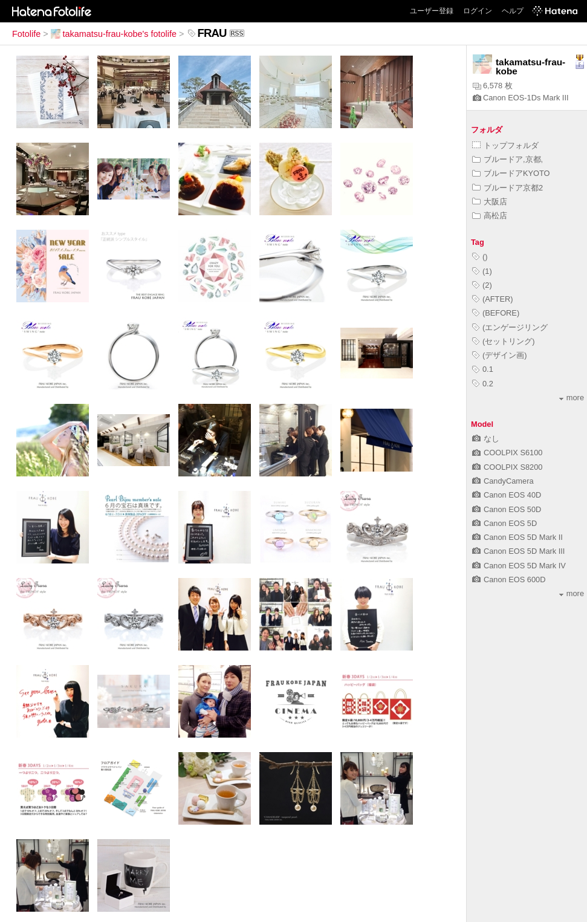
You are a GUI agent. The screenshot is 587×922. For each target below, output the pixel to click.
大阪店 (489, 201)
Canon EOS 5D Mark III (518, 551)
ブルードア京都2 (507, 187)
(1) (482, 271)
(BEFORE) (495, 312)
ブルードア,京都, (507, 159)
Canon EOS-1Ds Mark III (521, 97)
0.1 (482, 369)
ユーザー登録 (431, 11)
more (571, 397)
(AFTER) (492, 299)
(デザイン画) (499, 355)
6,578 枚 (493, 85)
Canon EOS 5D (504, 523)
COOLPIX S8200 (507, 467)
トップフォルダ (505, 145)
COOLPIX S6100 (507, 452)
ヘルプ (513, 11)
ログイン (477, 11)
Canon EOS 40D (506, 494)
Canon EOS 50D (506, 509)
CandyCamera (503, 480)
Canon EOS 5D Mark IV (519, 565)
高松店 (489, 215)
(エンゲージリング (510, 327)
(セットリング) (503, 341)
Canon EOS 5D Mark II (517, 537)
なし (485, 438)
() (480, 256)
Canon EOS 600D (508, 579)
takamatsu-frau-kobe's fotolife (114, 34)
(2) (482, 285)
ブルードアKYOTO (511, 173)
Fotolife (26, 34)
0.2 (482, 383)
